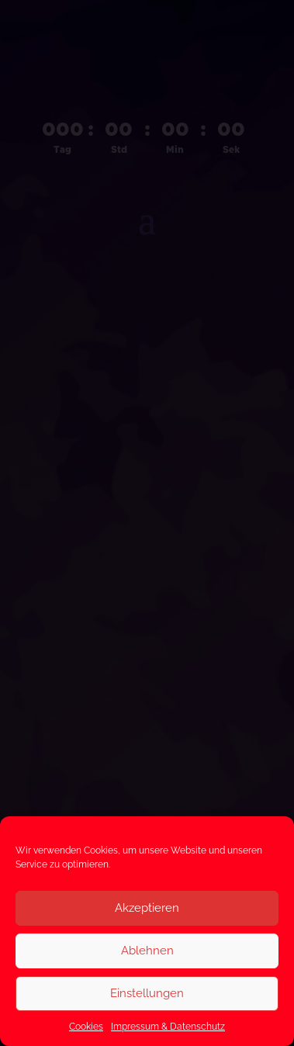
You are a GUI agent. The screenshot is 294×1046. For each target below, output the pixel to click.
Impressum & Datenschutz (168, 1026)
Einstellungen (147, 993)
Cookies (86, 1026)
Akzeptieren (147, 908)
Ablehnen (147, 951)
